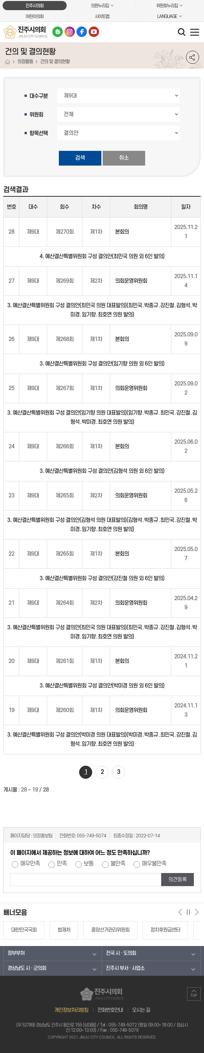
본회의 (122, 232)
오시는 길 (141, 1010)
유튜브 (94, 32)
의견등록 (177, 880)
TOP (194, 996)
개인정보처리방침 (71, 1010)
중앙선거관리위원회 (110, 930)
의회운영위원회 (131, 281)
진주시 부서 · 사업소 (125, 968)
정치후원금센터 (165, 930)
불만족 (117, 864)
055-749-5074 (91, 836)
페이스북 (81, 32)
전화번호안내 (110, 1010)
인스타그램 (69, 32)
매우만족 (30, 864)
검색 (80, 158)
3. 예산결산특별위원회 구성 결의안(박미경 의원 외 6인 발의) (102, 686)
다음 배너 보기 (197, 912)
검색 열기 (182, 32)
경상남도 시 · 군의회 (27, 968)
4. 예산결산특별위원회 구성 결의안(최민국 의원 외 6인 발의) (102, 256)
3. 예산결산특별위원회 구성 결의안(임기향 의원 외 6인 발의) (102, 364)
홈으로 (7, 62)
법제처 (64, 930)
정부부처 (16, 953)
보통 (89, 864)
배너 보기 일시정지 (188, 912)
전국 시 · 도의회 (121, 953)
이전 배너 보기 (180, 912)
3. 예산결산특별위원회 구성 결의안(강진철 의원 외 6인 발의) (102, 578)
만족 (62, 864)
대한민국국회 (24, 930)
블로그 (57, 32)
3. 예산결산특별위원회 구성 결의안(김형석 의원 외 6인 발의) (102, 471)
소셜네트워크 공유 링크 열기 (192, 57)
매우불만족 (154, 864)
